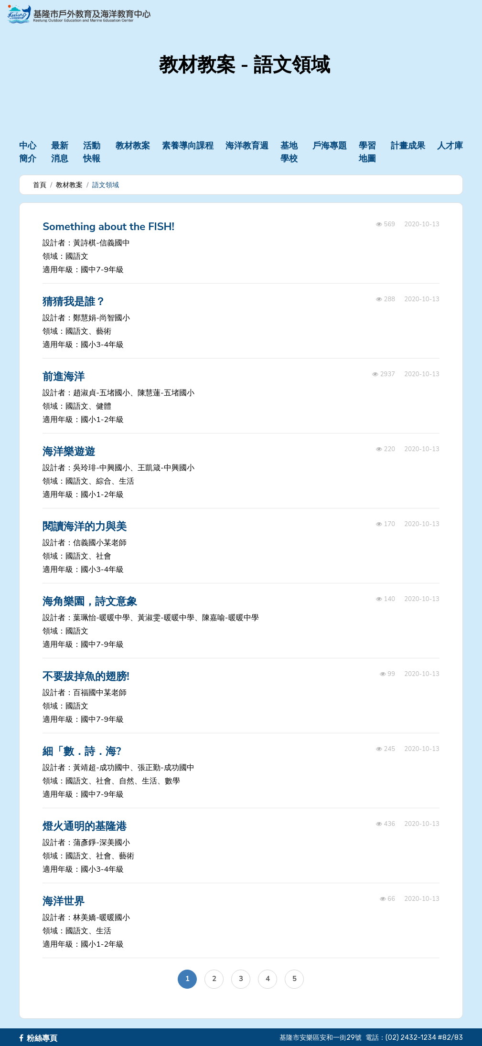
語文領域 (105, 185)
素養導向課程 (188, 145)
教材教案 (133, 145)
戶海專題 (329, 145)
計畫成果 (408, 145)
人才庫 (450, 145)
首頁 (39, 185)
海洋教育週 (246, 145)
